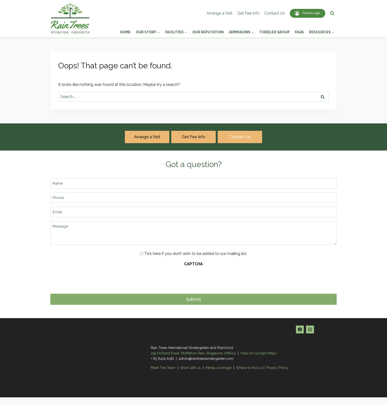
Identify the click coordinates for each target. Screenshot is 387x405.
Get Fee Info (248, 13)
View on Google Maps (258, 353)
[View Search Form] (332, 13)
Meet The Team (163, 367)
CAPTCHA (193, 264)
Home (125, 32)
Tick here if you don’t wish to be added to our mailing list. (195, 253)
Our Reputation (208, 32)
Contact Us (274, 13)
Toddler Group (274, 32)
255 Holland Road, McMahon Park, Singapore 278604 (193, 353)
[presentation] (87, 278)
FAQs (299, 32)
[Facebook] (300, 329)
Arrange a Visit (219, 13)
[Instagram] (310, 329)
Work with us (190, 367)
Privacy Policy (277, 367)
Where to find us (249, 367)
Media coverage (218, 367)
